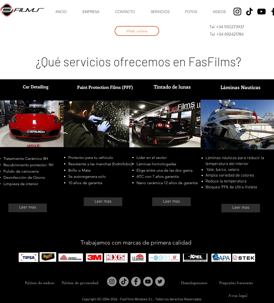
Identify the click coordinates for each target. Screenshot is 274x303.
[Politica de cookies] (39, 283)
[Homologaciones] (194, 283)
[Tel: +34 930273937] (226, 27)
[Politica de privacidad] (80, 283)
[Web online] (137, 31)
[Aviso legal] (237, 296)
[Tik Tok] (249, 11)
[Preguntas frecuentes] (236, 283)
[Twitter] (160, 281)
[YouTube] (261, 11)
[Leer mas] (27, 208)
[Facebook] (136, 281)
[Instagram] (237, 11)
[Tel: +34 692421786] (226, 34)
